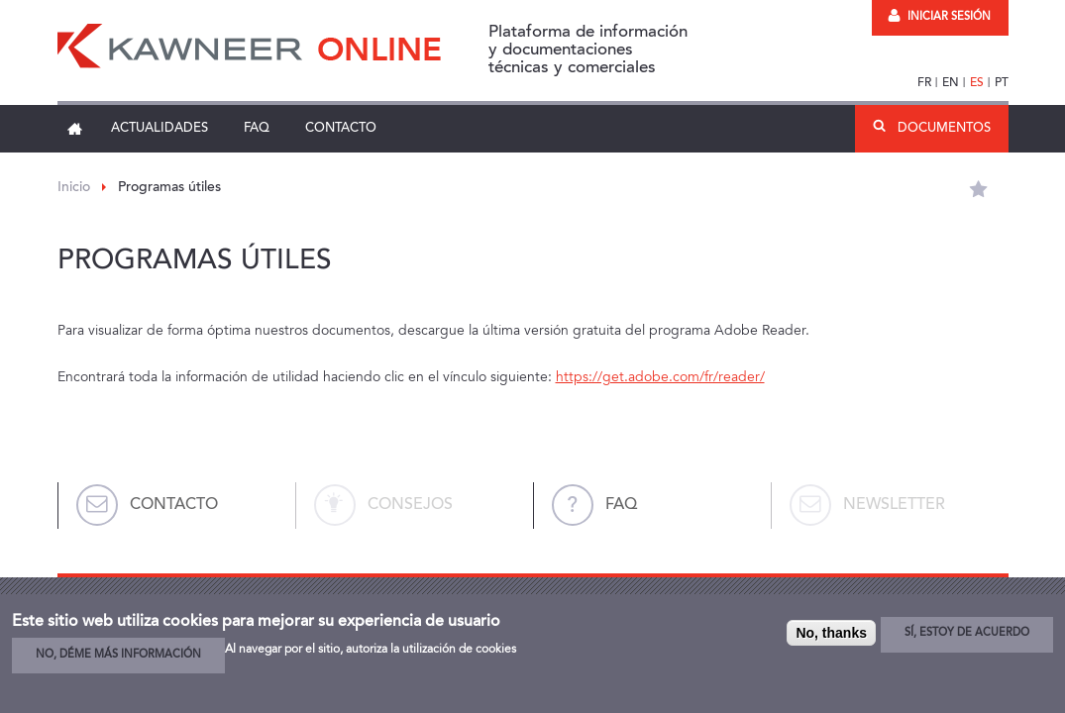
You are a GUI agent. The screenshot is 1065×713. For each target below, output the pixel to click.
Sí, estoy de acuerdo (967, 633)
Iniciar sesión (939, 17)
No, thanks (831, 633)
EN (950, 83)
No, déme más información (118, 655)
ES (977, 83)
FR (924, 83)
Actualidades (159, 128)
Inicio (75, 129)
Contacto (340, 128)
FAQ (256, 128)
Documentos (944, 128)
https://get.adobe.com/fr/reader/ (660, 377)
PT (1002, 83)
